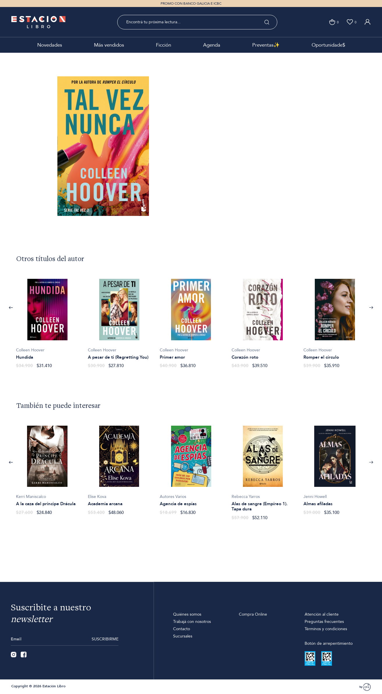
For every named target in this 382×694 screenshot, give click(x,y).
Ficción (163, 45)
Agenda (211, 45)
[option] (47, 320)
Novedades (49, 45)
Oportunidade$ (328, 45)
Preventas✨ (266, 45)
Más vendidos (109, 45)
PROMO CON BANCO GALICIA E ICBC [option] (191, 3)
